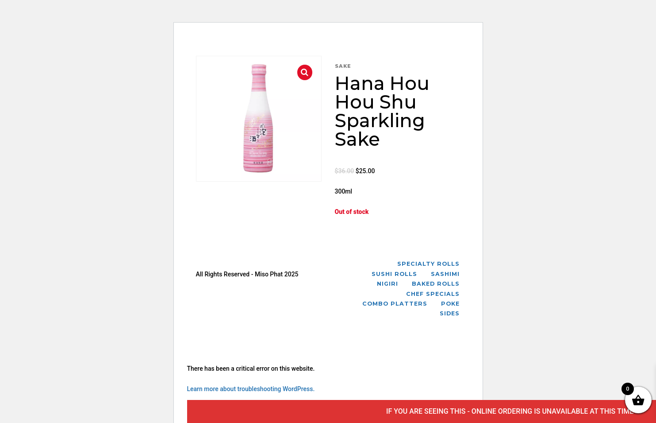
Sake (343, 66)
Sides (450, 313)
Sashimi (445, 274)
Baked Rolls (436, 283)
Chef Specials (433, 294)
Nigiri (387, 283)
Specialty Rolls (428, 263)
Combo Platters (394, 303)
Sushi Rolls (394, 274)
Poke (450, 303)
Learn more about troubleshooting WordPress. (251, 388)
